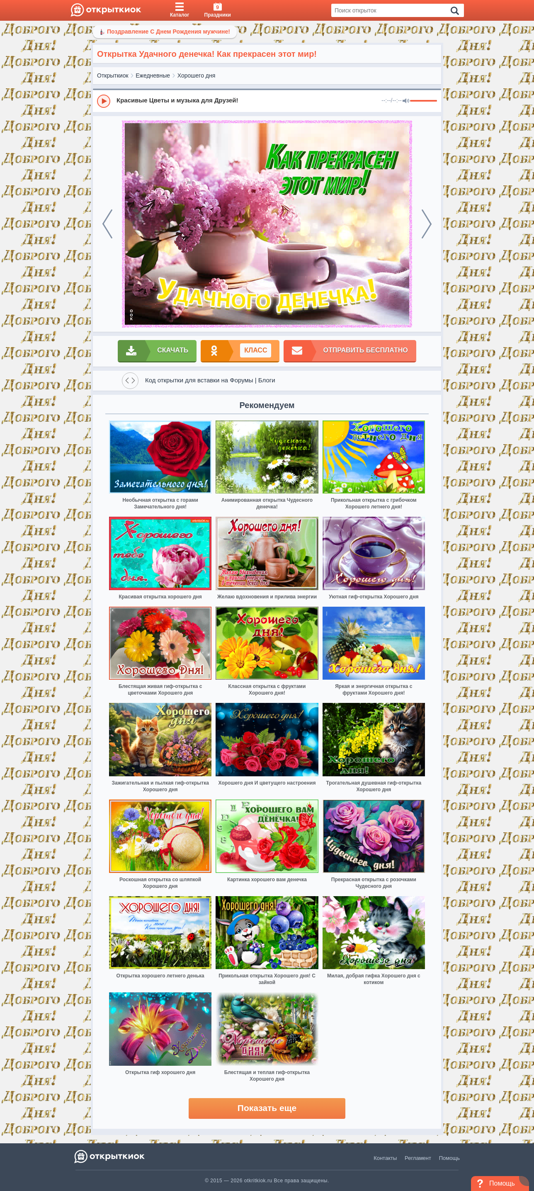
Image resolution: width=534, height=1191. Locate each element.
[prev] (107, 224)
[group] (267, 101)
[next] (426, 224)
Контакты (385, 1158)
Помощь (449, 1158)
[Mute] (406, 101)
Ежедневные (153, 75)
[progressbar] (423, 101)
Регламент (418, 1158)
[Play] (103, 101)
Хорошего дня (196, 75)
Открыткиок (113, 75)
